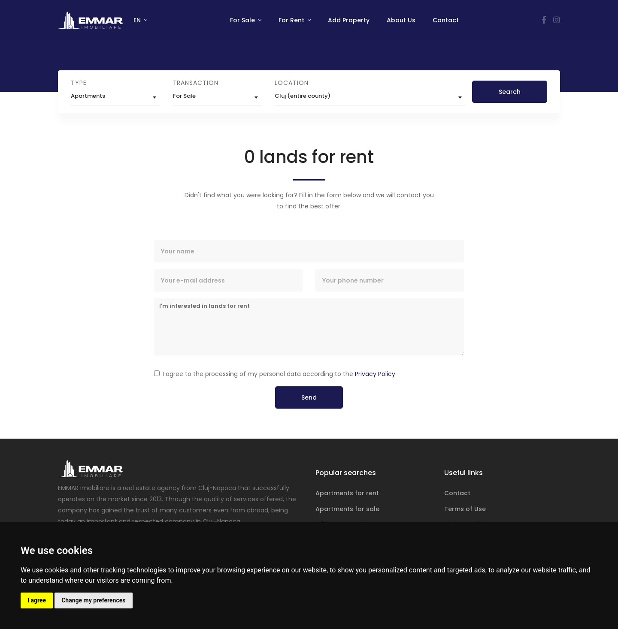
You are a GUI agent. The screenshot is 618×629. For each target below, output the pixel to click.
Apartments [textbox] (88, 96)
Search (510, 91)
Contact (446, 20)
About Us (401, 20)
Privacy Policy (375, 374)
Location (291, 83)
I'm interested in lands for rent (309, 326)
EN (137, 20)
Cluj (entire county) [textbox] (302, 96)
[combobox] (115, 97)
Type (79, 83)
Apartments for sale (347, 509)
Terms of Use (465, 509)
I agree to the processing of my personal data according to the (279, 374)
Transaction (195, 83)
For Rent (292, 20)
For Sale (243, 20)
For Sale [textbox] (184, 96)
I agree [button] (36, 600)
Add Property (349, 20)
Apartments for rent (347, 493)
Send (309, 397)
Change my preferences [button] (93, 600)
